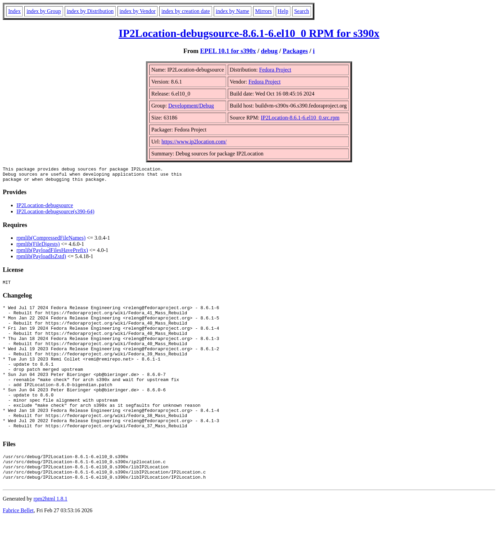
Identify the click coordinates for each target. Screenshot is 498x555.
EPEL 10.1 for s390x (228, 50)
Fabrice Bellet (18, 546)
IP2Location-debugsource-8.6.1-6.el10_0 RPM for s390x (249, 33)
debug (269, 50)
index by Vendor (137, 11)
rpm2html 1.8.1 (50, 535)
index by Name (232, 11)
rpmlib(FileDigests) (38, 247)
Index (14, 11)
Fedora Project (275, 70)
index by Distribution (90, 11)
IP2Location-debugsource (44, 208)
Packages (295, 50)
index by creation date (185, 11)
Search (301, 11)
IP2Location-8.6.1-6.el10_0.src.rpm (300, 118)
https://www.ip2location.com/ (194, 141)
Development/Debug (191, 106)
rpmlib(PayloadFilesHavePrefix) (52, 253)
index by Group (43, 11)
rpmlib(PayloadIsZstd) (41, 259)
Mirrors (263, 11)
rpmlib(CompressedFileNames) (51, 241)
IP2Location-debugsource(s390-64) (55, 214)
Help (283, 11)
